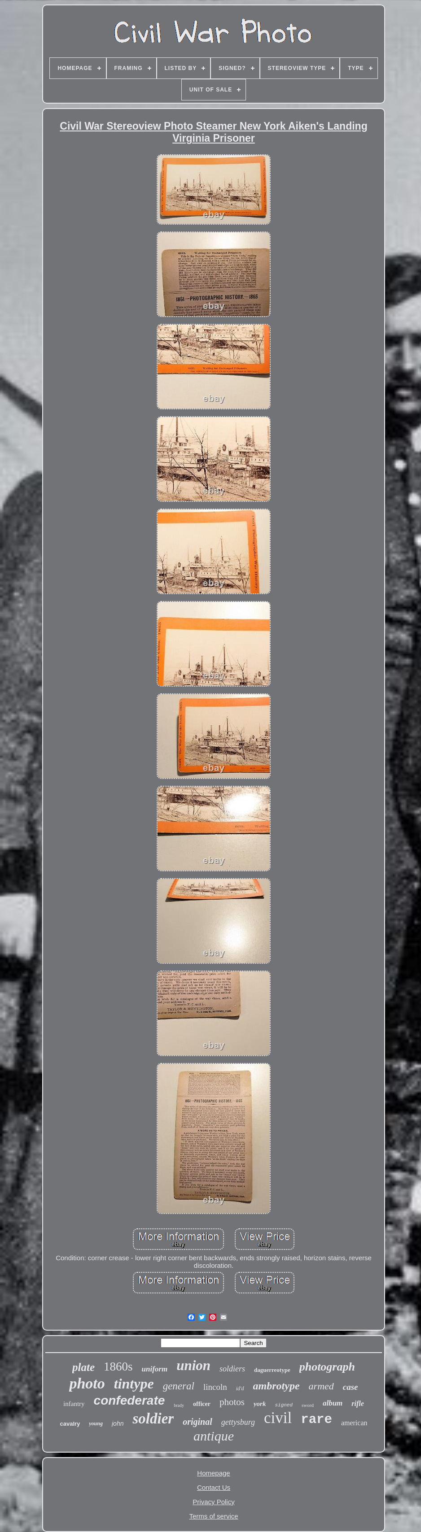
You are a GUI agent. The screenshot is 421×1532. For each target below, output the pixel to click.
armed (321, 1386)
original (197, 1422)
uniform (155, 1369)
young (96, 1423)
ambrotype (276, 1386)
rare (316, 1419)
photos (232, 1402)
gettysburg (238, 1422)
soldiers (232, 1368)
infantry (73, 1403)
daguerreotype (272, 1370)
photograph (327, 1366)
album (332, 1403)
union (193, 1365)
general (178, 1386)
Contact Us (213, 1487)
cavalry (70, 1423)
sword (308, 1405)
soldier (153, 1418)
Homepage (213, 1473)
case (350, 1387)
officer (201, 1404)
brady (179, 1405)
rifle (357, 1403)
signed (284, 1405)
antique (213, 1435)
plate (83, 1367)
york (260, 1403)
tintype (134, 1383)
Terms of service (213, 1516)
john (117, 1423)
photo (87, 1383)
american (354, 1423)
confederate (129, 1400)
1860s (118, 1366)
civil (278, 1418)
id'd (240, 1388)
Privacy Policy (213, 1502)
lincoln (215, 1387)
